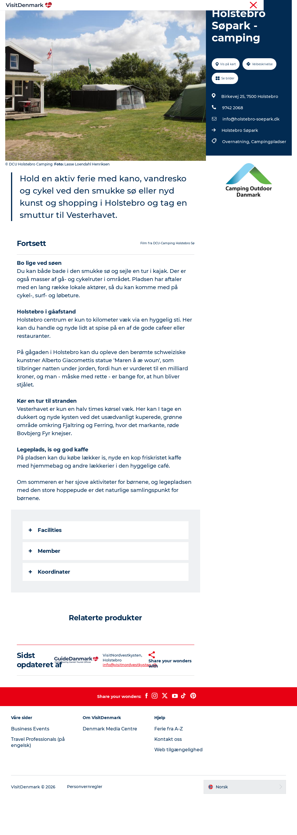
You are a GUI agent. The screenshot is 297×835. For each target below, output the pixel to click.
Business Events (31, 766)
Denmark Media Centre (111, 766)
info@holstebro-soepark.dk (250, 146)
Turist (269, 5)
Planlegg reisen (213, 18)
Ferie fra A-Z (169, 766)
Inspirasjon (79, 18)
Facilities (45, 558)
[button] (138, 692)
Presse (285, 5)
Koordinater (50, 599)
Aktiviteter (140, 18)
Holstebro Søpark (239, 158)
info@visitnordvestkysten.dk (119, 697)
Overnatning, (236, 169)
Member (45, 578)
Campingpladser (268, 169)
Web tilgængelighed (178, 786)
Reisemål (110, 18)
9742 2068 (232, 135)
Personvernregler (86, 823)
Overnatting (174, 18)
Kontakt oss (168, 776)
